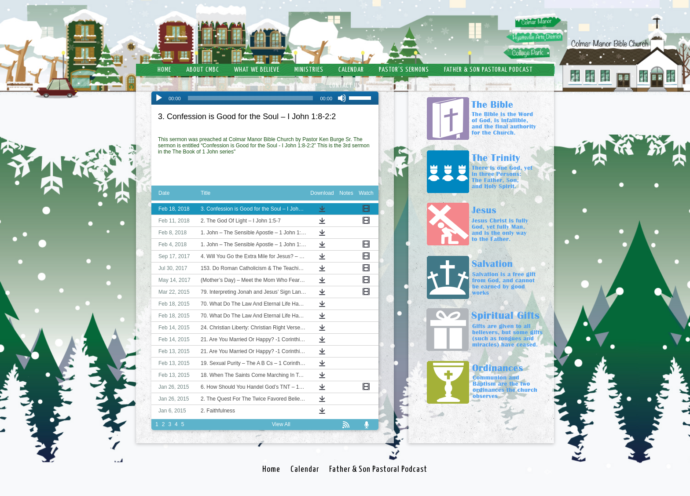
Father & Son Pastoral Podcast (488, 69)
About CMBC (202, 69)
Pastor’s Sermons (404, 69)
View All (281, 424)
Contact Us (345, 85)
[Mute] (342, 98)
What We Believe (256, 69)
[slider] (250, 98)
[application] (264, 98)
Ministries (308, 69)
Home (164, 69)
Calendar (351, 69)
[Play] (158, 98)
